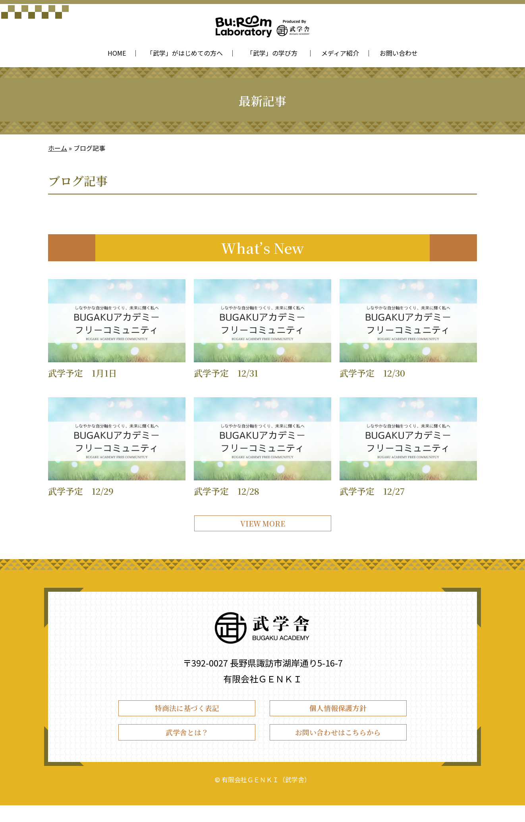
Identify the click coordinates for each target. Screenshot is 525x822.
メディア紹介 (340, 53)
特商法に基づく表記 (187, 716)
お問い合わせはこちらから (338, 746)
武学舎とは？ (187, 746)
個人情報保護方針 (338, 716)
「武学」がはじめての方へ (185, 53)
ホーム (57, 148)
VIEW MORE (262, 526)
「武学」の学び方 (274, 53)
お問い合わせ (399, 53)
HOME (117, 53)
